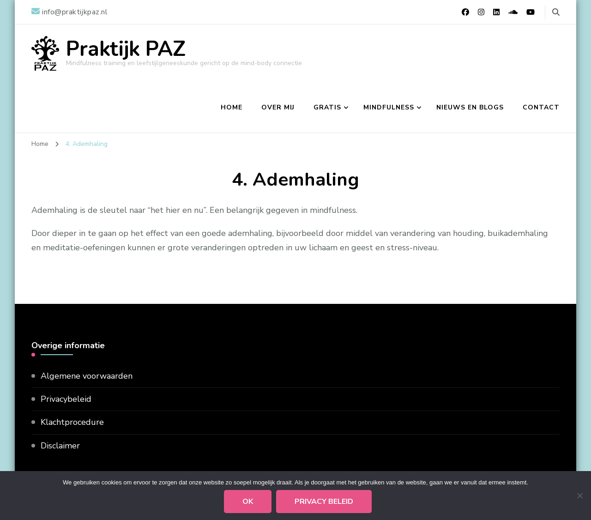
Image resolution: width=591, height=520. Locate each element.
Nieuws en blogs (470, 107)
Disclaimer (60, 445)
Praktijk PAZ (126, 49)
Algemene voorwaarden (87, 375)
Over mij (278, 107)
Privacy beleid (324, 501)
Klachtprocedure (72, 422)
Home (231, 107)
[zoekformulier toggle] (556, 12)
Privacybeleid (66, 399)
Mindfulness (388, 107)
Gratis (327, 107)
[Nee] (579, 495)
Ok (247, 501)
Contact (541, 107)
